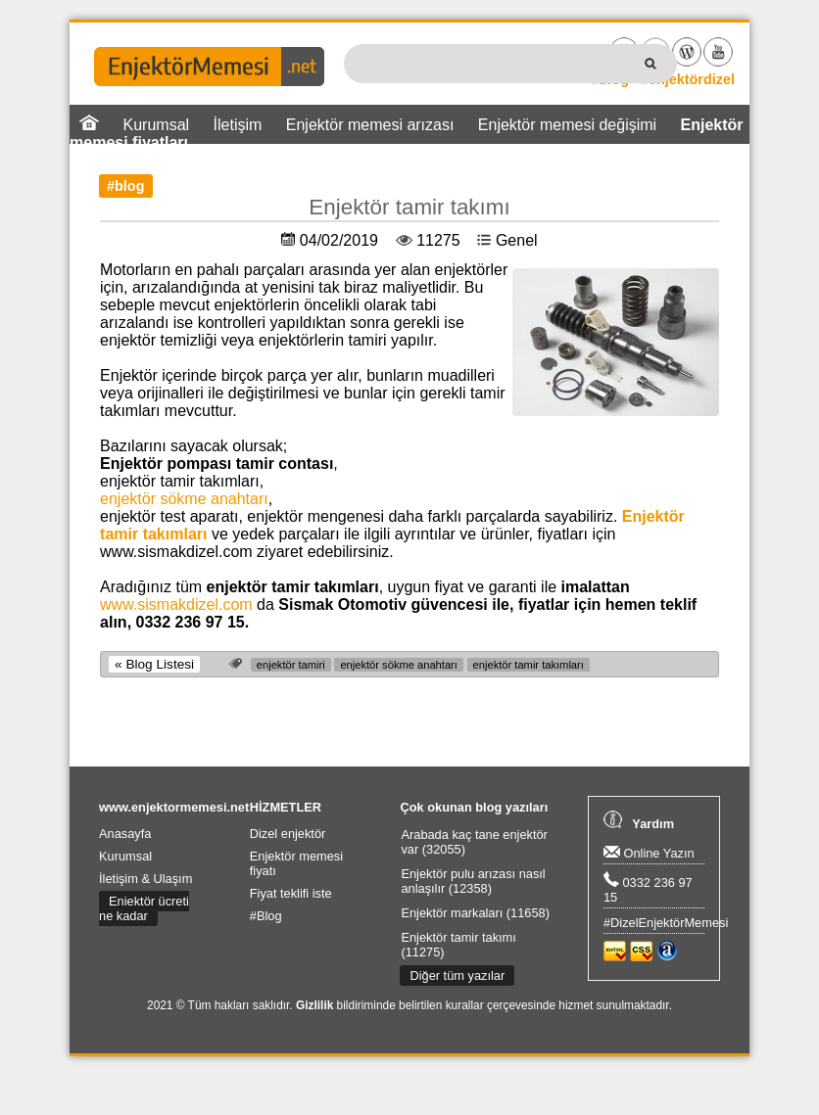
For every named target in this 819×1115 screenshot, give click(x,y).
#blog (125, 186)
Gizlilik (314, 1005)
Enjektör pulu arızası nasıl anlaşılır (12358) (473, 881)
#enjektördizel (688, 79)
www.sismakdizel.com (176, 604)
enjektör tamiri (291, 665)
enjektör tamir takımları (528, 665)
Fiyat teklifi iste (291, 893)
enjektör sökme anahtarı (184, 498)
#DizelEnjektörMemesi (665, 922)
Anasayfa (125, 833)
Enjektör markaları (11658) (475, 913)
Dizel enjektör (288, 833)
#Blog (266, 915)
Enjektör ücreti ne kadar (144, 908)
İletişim (238, 124)
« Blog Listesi (154, 664)
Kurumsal (125, 856)
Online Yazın (649, 853)
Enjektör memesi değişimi (567, 124)
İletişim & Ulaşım (145, 878)
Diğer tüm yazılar (457, 975)
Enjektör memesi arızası (370, 124)
